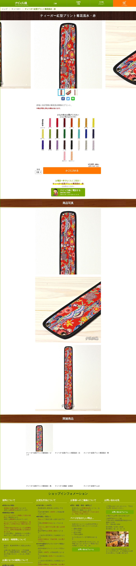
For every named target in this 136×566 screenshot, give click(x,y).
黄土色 (86, 123)
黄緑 (50, 134)
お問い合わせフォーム (86, 549)
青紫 (43, 145)
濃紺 (93, 134)
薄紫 (93, 145)
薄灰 (86, 145)
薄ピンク (64, 156)
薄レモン (43, 134)
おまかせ (43, 123)
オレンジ (72, 123)
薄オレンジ (72, 156)
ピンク (50, 123)
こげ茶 (64, 145)
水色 (79, 134)
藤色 (57, 145)
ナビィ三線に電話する (72, 192)
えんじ (64, 123)
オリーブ (57, 134)
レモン (93, 123)
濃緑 (72, 134)
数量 (38, 169)
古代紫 (50, 145)
